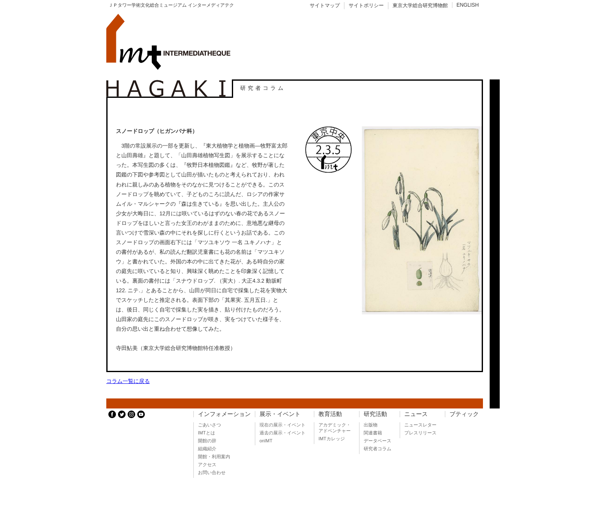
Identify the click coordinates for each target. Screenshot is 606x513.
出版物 (370, 424)
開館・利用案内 (214, 456)
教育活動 (330, 414)
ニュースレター (420, 424)
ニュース (416, 414)
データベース (377, 440)
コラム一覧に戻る (128, 381)
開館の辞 (207, 440)
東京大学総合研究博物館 (420, 5)
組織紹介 (207, 448)
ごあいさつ (209, 424)
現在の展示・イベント (282, 424)
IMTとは (206, 432)
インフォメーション (224, 414)
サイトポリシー (366, 5)
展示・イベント (279, 414)
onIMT (265, 440)
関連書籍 (373, 432)
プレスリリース (420, 432)
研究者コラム (377, 448)
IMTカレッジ (331, 438)
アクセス (207, 464)
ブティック (464, 414)
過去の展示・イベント (282, 432)
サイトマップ (325, 5)
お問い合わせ (212, 472)
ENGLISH (468, 5)
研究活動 (375, 414)
